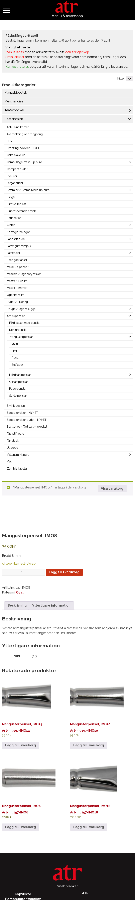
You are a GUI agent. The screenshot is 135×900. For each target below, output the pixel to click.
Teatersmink (14, 119)
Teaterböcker (14, 110)
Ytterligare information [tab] (51, 605)
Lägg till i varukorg (64, 572)
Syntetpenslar (18, 395)
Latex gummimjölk (19, 246)
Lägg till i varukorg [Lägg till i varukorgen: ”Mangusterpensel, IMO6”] (20, 827)
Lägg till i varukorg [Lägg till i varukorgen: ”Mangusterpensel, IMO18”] (88, 827)
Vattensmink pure (18, 454)
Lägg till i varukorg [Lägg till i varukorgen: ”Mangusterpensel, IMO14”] (20, 745)
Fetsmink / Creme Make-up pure (28, 190)
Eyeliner (12, 176)
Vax (9, 461)
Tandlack (12, 440)
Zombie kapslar (17, 468)
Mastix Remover (17, 287)
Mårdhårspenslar (20, 374)
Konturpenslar (18, 329)
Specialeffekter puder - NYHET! (27, 419)
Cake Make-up (16, 155)
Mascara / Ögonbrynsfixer (24, 274)
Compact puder (17, 169)
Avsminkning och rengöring (25, 134)
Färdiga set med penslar (24, 322)
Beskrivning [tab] (17, 605)
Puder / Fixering (17, 301)
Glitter (11, 225)
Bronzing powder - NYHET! (24, 148)
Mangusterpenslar (21, 336)
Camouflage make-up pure (24, 162)
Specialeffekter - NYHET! (22, 412)
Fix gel (11, 197)
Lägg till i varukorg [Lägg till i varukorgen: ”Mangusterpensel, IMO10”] (88, 745)
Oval (15, 343)
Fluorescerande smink (21, 211)
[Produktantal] (23, 572)
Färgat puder (15, 183)
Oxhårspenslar (18, 381)
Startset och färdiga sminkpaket (27, 426)
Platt (14, 350)
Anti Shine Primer (18, 127)
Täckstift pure (15, 433)
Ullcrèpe (12, 447)
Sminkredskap (16, 405)
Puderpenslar (17, 388)
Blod (10, 141)
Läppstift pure (16, 239)
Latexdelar (13, 252)
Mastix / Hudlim (17, 281)
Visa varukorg (112, 488)
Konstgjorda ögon (18, 232)
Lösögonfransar (17, 260)
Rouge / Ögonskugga (21, 309)
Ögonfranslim (15, 294)
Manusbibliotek (15, 92)
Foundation (14, 218)
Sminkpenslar (16, 316)
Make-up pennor (17, 267)
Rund (15, 357)
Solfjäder (17, 364)
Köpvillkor (23, 894)
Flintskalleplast (16, 204)
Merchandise (13, 101)
